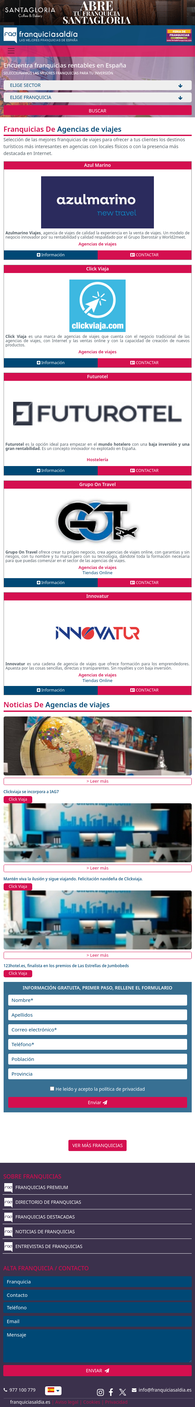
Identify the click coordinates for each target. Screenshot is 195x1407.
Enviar (97, 1102)
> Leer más (97, 781)
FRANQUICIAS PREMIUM (36, 1187)
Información (51, 255)
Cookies (91, 1402)
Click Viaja (97, 268)
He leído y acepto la (100, 1089)
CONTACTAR (144, 255)
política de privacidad (122, 1089)
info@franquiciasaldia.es (162, 1390)
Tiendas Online (97, 573)
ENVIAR (97, 1370)
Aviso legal (66, 1402)
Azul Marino (97, 165)
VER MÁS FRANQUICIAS (97, 1145)
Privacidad (116, 1402)
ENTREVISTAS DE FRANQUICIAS (43, 1246)
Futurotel (97, 376)
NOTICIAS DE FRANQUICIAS (39, 1231)
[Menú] (11, 51)
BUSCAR (98, 110)
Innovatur (97, 596)
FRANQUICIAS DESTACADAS (39, 1217)
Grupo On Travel (97, 484)
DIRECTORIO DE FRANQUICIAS (42, 1202)
